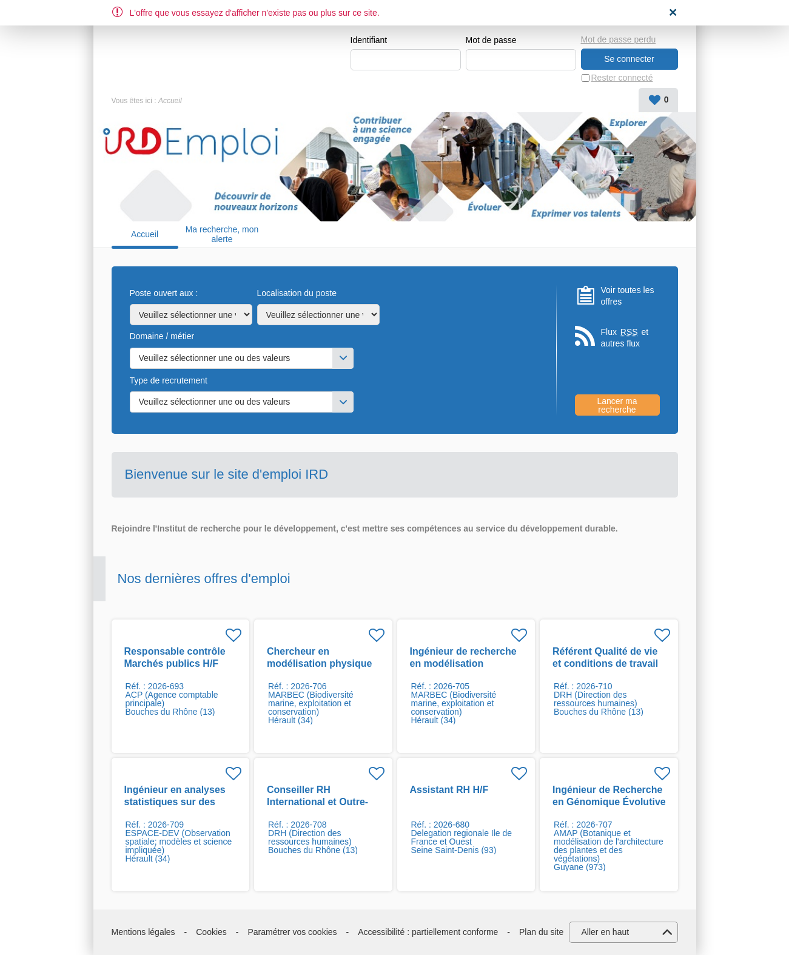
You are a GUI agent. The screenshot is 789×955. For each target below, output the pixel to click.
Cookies (211, 932)
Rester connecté (622, 78)
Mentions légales (143, 932)
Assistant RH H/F (449, 790)
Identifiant (369, 40)
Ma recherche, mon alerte (222, 234)
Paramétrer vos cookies (292, 932)
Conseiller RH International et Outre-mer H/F (317, 802)
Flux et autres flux (625, 337)
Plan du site (541, 932)
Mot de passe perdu (618, 39)
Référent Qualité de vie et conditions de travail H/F (605, 663)
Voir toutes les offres (627, 296)
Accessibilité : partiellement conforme (428, 932)
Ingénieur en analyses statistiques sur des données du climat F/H (176, 802)
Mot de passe (491, 40)
